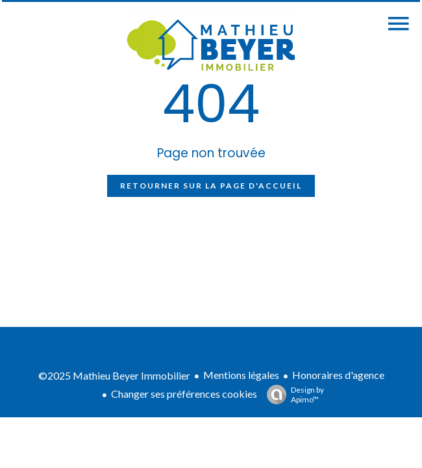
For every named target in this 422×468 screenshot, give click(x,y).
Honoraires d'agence (338, 375)
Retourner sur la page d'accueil (211, 185)
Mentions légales (241, 375)
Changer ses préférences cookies (184, 393)
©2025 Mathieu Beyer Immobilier (114, 375)
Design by (292, 394)
